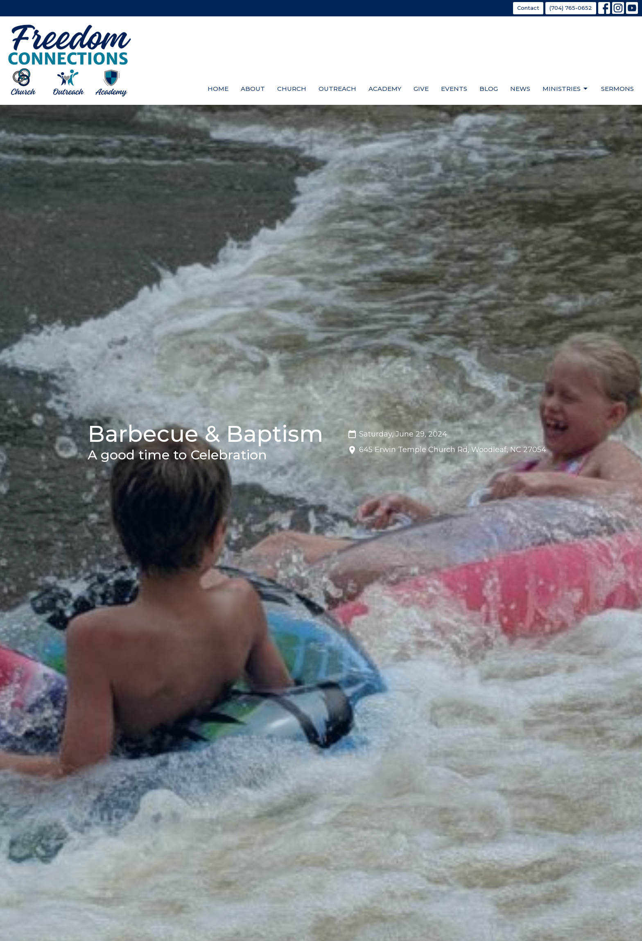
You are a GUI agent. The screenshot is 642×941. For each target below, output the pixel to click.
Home (218, 89)
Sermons (617, 89)
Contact (528, 8)
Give (421, 89)
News (520, 89)
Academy (384, 89)
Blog (488, 89)
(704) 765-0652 (570, 8)
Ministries (566, 89)
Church (291, 89)
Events (454, 89)
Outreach (337, 89)
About (253, 89)
